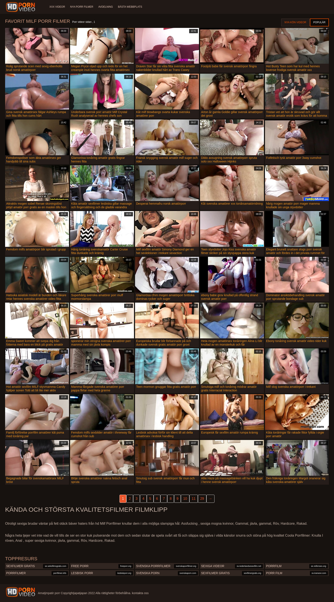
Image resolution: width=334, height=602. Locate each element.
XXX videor (57, 6)
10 (185, 498)
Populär (319, 22)
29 (202, 498)
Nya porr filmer (81, 6)
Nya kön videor (295, 22)
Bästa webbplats (130, 6)
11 (194, 498)
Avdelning (105, 6)
